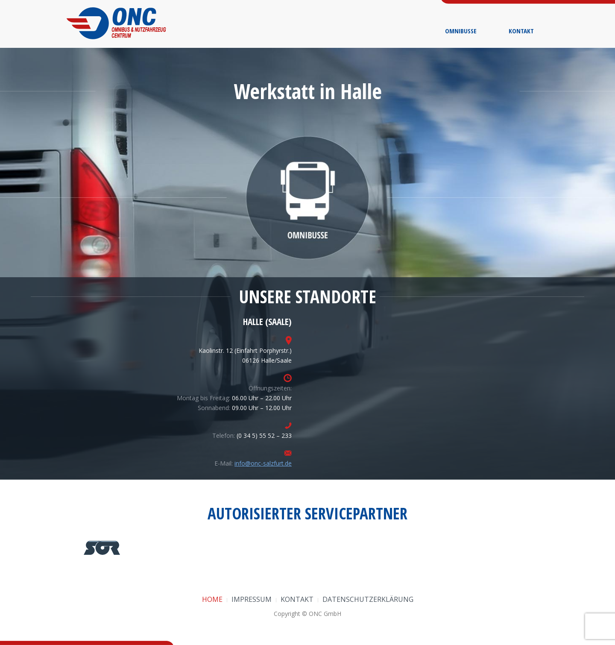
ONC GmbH (325, 614)
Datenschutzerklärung (367, 599)
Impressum (251, 599)
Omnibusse (461, 30)
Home (212, 599)
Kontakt (521, 30)
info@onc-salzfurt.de (263, 463)
